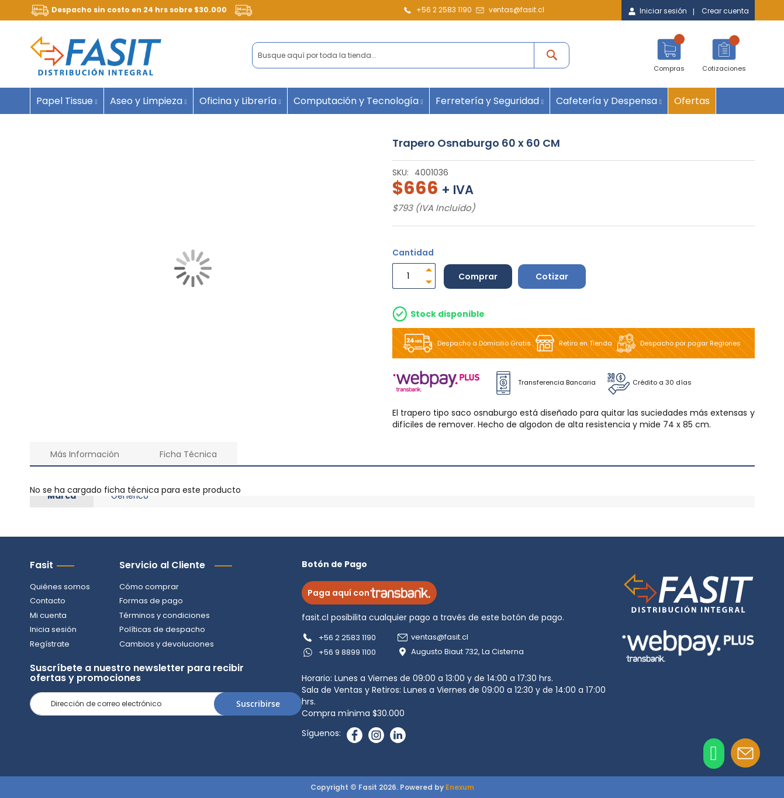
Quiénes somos (60, 586)
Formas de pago (151, 600)
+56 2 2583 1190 (444, 10)
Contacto (47, 600)
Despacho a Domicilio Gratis (464, 343)
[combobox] (410, 55)
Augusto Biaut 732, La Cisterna (467, 652)
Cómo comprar (149, 586)
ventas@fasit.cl (516, 10)
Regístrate (50, 644)
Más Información (84, 454)
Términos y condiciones (164, 615)
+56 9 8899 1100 (347, 652)
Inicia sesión (53, 629)
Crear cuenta (725, 11)
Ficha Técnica (188, 454)
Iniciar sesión (663, 11)
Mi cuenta (48, 615)
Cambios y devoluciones (166, 644)
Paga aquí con (369, 593)
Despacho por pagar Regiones (676, 343)
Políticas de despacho (162, 629)
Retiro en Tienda (571, 343)
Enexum (459, 787)
